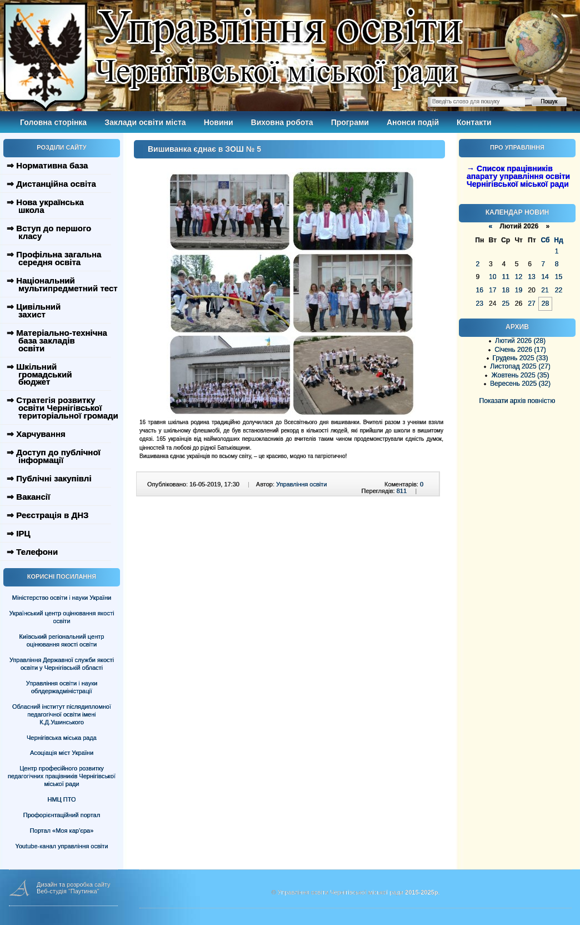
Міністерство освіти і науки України (61, 597)
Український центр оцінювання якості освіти (61, 617)
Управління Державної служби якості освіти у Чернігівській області (61, 664)
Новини (218, 122)
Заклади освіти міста (145, 122)
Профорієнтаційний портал (61, 815)
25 (505, 303)
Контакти (474, 122)
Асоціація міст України (61, 752)
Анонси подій (413, 122)
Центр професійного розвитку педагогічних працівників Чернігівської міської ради (62, 776)
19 (518, 290)
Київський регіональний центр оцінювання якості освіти (61, 640)
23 (479, 303)
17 (492, 290)
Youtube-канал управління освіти (62, 846)
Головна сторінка (53, 122)
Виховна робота (282, 122)
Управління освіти (301, 484)
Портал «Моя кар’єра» (62, 830)
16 (479, 290)
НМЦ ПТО (62, 799)
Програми (350, 122)
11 (505, 277)
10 (492, 277)
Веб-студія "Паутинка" (68, 891)
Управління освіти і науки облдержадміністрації (61, 687)
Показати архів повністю (517, 401)
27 (531, 303)
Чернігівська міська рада (62, 737)
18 (505, 290)
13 (531, 277)
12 (518, 277)
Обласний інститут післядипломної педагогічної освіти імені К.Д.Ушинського (61, 714)
